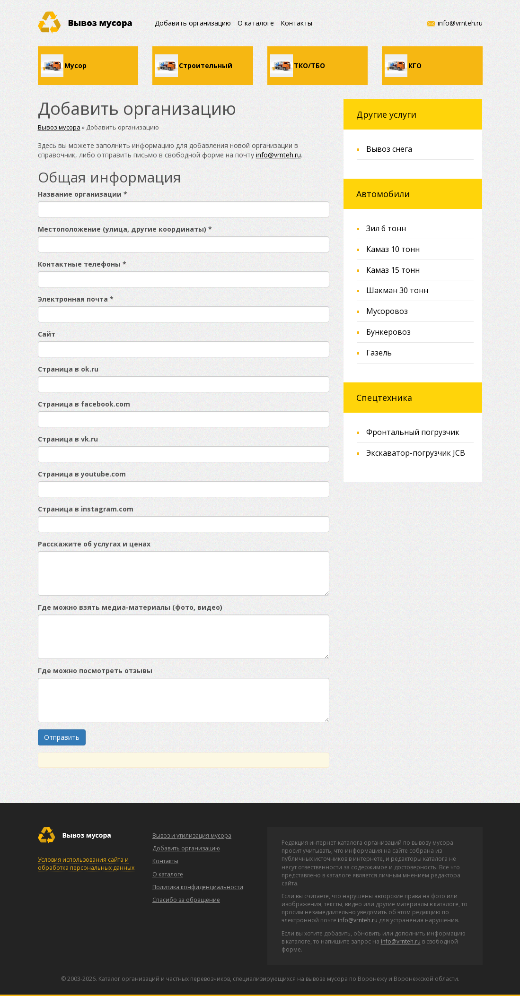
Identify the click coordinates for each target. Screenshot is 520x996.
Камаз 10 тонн (393, 249)
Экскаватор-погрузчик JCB (415, 453)
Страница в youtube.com (82, 473)
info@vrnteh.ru (460, 22)
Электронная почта (76, 298)
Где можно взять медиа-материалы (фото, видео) (130, 607)
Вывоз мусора (59, 127)
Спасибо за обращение (186, 900)
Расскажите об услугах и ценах (94, 543)
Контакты (296, 22)
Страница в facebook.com (84, 403)
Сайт (46, 333)
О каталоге (256, 22)
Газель (379, 352)
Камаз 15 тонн (393, 270)
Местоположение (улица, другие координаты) (125, 229)
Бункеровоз (388, 332)
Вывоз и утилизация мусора (191, 835)
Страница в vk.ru (68, 438)
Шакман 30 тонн (397, 290)
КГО (415, 65)
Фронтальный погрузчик (412, 432)
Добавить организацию (193, 22)
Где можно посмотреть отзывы (95, 670)
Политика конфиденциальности (197, 887)
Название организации (82, 194)
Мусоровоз (387, 311)
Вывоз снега (389, 149)
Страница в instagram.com (85, 508)
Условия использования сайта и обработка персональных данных (86, 864)
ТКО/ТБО (309, 65)
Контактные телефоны (82, 264)
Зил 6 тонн (386, 228)
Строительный (205, 65)
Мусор (75, 65)
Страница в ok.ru (68, 368)
